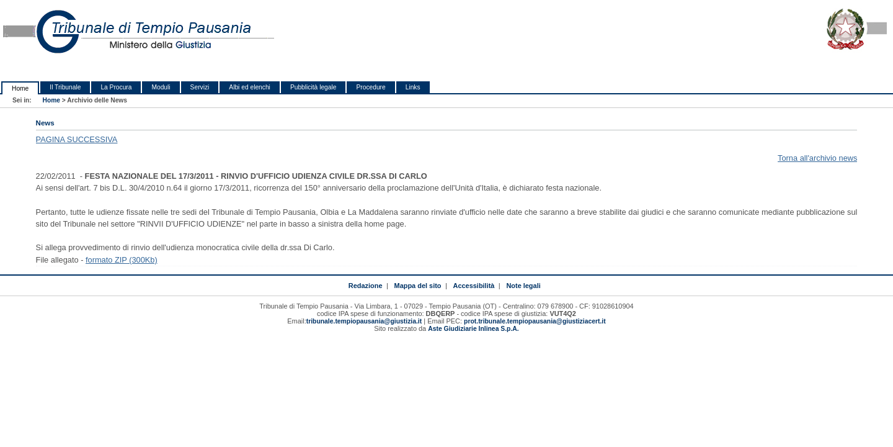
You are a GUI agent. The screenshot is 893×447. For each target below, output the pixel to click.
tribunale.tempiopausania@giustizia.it (364, 321)
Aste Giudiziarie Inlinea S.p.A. (473, 328)
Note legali (523, 285)
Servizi (200, 87)
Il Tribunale (65, 87)
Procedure (370, 87)
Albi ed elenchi (249, 87)
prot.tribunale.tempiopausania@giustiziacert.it (535, 321)
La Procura (115, 87)
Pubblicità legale (313, 87)
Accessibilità (474, 285)
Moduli (160, 87)
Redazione (366, 285)
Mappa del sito (418, 285)
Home (20, 88)
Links (413, 87)
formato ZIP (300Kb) (122, 259)
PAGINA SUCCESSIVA (77, 139)
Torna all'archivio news (817, 158)
